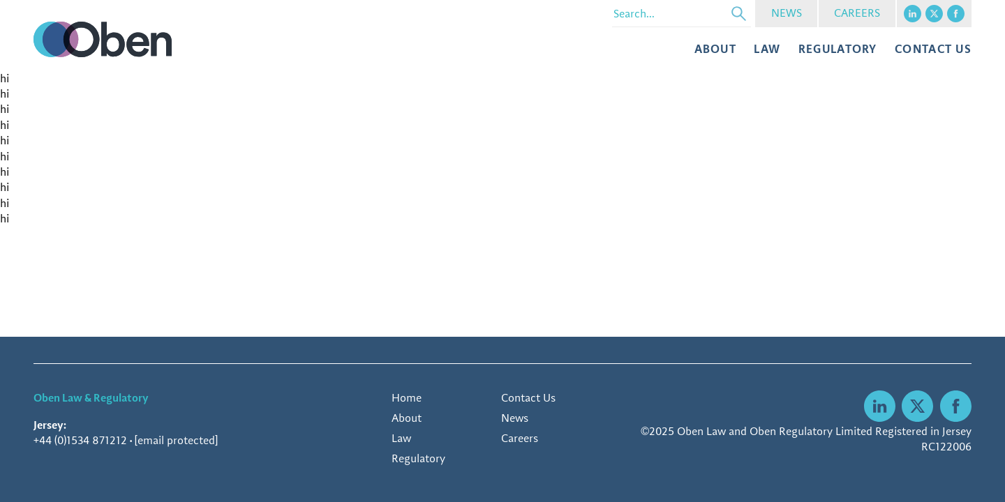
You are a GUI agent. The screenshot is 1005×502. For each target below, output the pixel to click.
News (514, 418)
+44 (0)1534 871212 (80, 440)
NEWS (786, 13)
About (715, 49)
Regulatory (837, 49)
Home (407, 397)
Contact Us (528, 397)
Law (767, 49)
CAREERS (857, 13)
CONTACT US (933, 49)
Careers (519, 438)
